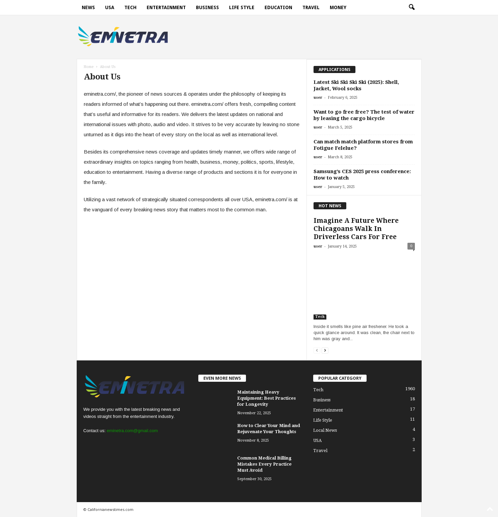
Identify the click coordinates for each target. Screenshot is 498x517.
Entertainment (166, 7)
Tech (130, 7)
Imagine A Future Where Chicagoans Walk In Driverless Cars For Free (356, 229)
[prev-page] (317, 350)
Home (89, 67)
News (88, 7)
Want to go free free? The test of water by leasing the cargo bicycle (364, 115)
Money (338, 7)
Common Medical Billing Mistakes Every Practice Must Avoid (264, 464)
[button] (411, 7)
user (318, 97)
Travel (311, 7)
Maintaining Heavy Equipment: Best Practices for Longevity (266, 398)
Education (278, 7)
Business (207, 7)
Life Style (241, 7)
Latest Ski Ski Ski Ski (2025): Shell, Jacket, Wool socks (356, 85)
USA (109, 7)
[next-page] (325, 350)
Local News (325, 430)
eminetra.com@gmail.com (132, 430)
